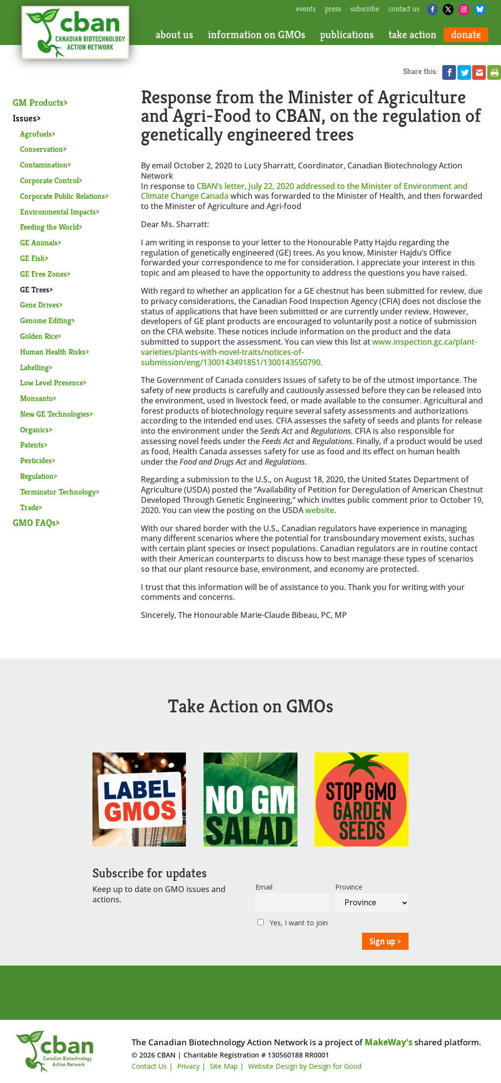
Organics (34, 429)
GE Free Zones (43, 274)
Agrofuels (36, 134)
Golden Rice (39, 336)
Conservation (41, 149)
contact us (403, 9)
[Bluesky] (480, 9)
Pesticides (36, 460)
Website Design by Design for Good (305, 1066)
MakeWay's (388, 1042)
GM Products (38, 102)
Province (349, 887)
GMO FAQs (34, 522)
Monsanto (36, 398)
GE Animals (39, 242)
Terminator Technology (58, 492)
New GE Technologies (55, 414)
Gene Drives (39, 305)
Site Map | (227, 1066)
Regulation (37, 476)
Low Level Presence (51, 382)
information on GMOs (256, 34)
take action (412, 34)
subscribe (364, 9)
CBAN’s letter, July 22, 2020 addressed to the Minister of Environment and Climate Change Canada (304, 191)
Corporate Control (49, 180)
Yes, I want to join (292, 922)
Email (264, 887)
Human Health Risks (53, 352)
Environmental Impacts (58, 212)
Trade (29, 507)
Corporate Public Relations (62, 196)
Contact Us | (152, 1066)
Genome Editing (45, 320)
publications (347, 34)
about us (174, 34)
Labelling (34, 367)
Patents (32, 445)
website (319, 510)
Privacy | (191, 1066)
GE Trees (34, 289)
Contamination (44, 165)
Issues (25, 118)
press (333, 9)
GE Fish (32, 258)
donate (466, 34)
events (306, 9)
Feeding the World (49, 227)
